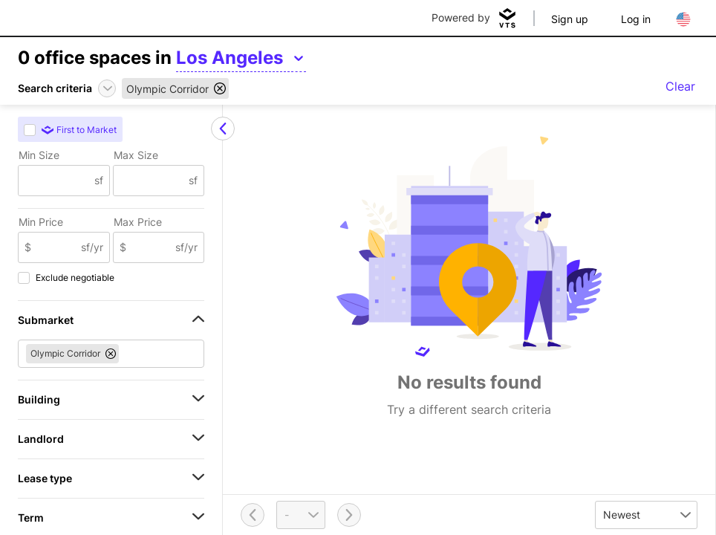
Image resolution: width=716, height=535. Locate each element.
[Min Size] (56, 180)
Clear (680, 86)
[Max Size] (151, 180)
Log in (636, 19)
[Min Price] (56, 247)
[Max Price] (151, 247)
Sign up (569, 19)
